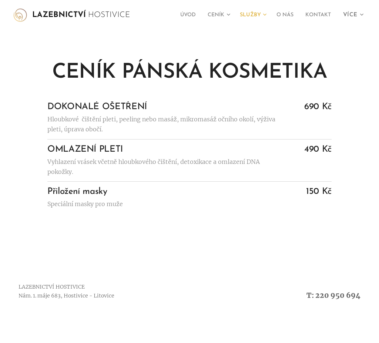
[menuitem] (177, 15)
